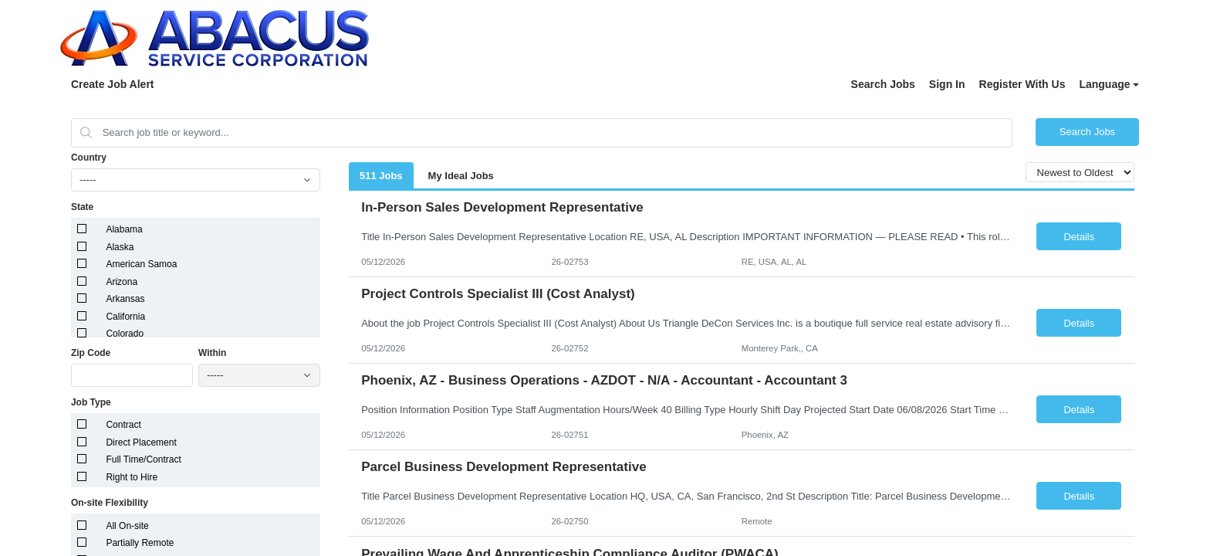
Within (212, 353)
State (82, 207)
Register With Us (1022, 84)
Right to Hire (131, 477)
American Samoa (141, 264)
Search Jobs (883, 84)
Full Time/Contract (143, 459)
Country (88, 157)
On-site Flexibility (109, 502)
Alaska (120, 247)
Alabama (124, 229)
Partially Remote (140, 542)
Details (1078, 236)
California (125, 316)
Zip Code (90, 353)
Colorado (125, 333)
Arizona (121, 281)
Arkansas (125, 298)
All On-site (127, 525)
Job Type (91, 402)
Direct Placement (141, 442)
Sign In (947, 84)
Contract (123, 424)
